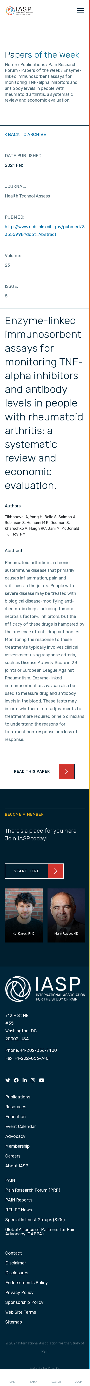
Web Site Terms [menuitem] (20, 1312)
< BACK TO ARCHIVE (25, 134)
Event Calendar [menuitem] (20, 1126)
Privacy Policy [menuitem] (19, 1292)
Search (56, 1377)
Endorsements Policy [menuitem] (26, 1283)
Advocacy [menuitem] (15, 1136)
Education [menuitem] (15, 1117)
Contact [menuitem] (13, 1253)
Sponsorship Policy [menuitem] (24, 1302)
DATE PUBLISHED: (24, 155)
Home (11, 1377)
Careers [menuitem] (13, 1156)
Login (79, 1377)
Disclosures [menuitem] (16, 1273)
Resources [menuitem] (15, 1107)
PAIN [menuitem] (10, 1180)
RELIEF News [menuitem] (18, 1210)
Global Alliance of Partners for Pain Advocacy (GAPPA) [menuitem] (40, 1232)
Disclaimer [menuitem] (15, 1263)
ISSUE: (11, 286)
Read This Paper (32, 771)
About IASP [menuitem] (17, 1166)
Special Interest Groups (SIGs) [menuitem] (35, 1220)
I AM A (33, 1377)
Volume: (13, 255)
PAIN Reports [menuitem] (18, 1200)
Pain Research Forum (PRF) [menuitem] (32, 1190)
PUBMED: (14, 217)
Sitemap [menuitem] (13, 1322)
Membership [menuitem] (17, 1146)
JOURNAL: (15, 186)
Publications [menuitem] (17, 1097)
